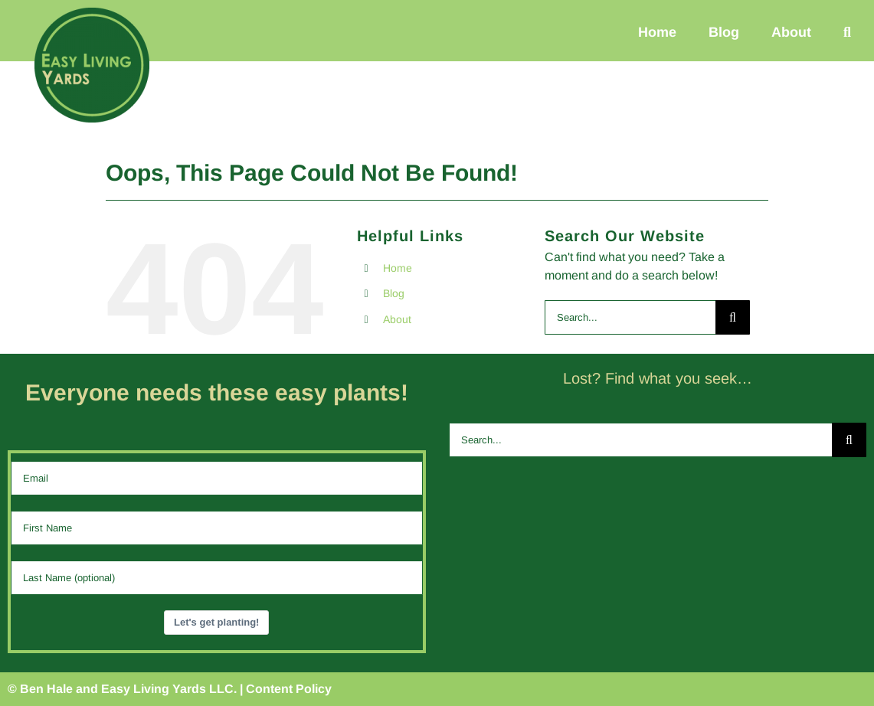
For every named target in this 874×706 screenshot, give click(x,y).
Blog (393, 293)
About (397, 319)
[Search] (732, 317)
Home (397, 268)
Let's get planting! (216, 622)
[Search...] (630, 317)
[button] (847, 32)
